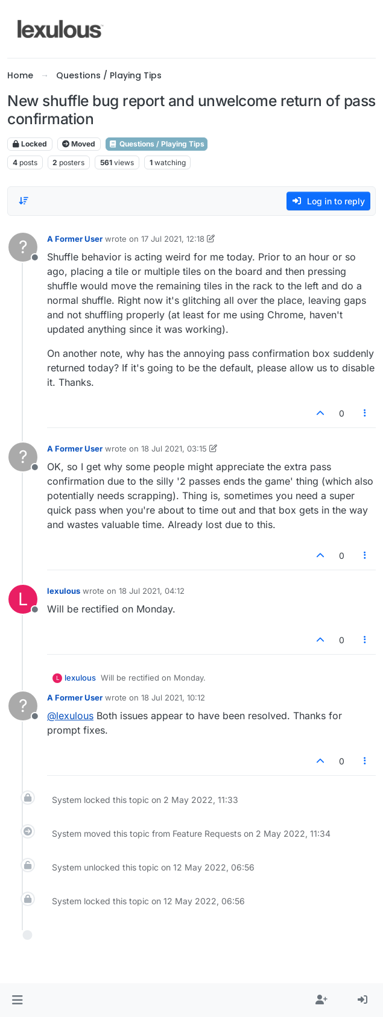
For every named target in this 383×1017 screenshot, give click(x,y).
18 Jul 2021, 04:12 (152, 591)
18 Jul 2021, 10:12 (173, 697)
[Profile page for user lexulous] (22, 599)
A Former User (75, 239)
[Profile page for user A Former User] (22, 247)
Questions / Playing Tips (156, 143)
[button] (17, 1000)
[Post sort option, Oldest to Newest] (23, 201)
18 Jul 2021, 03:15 (174, 448)
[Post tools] (365, 413)
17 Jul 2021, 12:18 (172, 239)
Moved (78, 143)
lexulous (63, 591)
